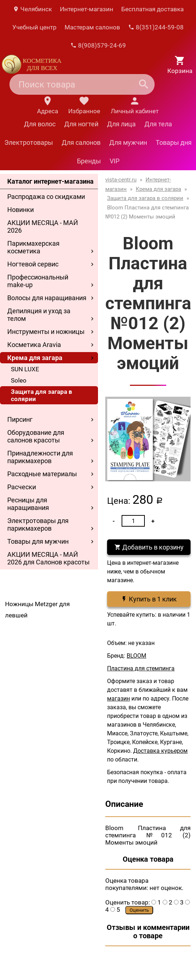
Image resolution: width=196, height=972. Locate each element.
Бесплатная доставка (152, 9)
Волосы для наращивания (46, 298)
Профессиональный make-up (37, 281)
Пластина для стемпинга (141, 668)
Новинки (20, 209)
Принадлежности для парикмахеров (40, 457)
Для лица (121, 124)
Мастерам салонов (92, 27)
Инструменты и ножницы (46, 331)
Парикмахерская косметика (33, 247)
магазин (118, 698)
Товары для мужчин (38, 541)
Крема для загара (34, 358)
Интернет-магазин (86, 9)
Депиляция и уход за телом (38, 314)
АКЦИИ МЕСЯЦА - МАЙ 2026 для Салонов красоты (48, 558)
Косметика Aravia (34, 344)
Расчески (21, 487)
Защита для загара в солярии (41, 395)
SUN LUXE (25, 369)
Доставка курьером (160, 750)
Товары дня (174, 142)
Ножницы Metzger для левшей (37, 609)
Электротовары (28, 142)
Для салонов (81, 142)
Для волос (40, 124)
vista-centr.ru (120, 179)
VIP (114, 161)
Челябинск (32, 9)
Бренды (89, 161)
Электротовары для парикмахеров (38, 524)
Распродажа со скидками (46, 196)
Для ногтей (81, 124)
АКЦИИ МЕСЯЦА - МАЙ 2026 (42, 226)
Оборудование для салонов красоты (35, 436)
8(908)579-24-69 (98, 45)
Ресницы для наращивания (28, 503)
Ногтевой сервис (32, 264)
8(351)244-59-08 (156, 27)
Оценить (139, 910)
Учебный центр (34, 27)
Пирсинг (20, 419)
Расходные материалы (42, 474)
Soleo (18, 380)
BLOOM (136, 655)
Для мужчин (128, 142)
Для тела (158, 124)
